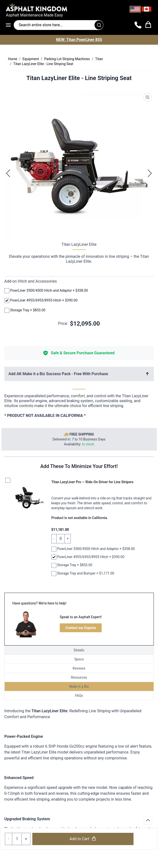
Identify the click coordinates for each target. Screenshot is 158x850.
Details (79, 650)
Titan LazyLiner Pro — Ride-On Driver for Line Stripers (92, 482)
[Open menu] (10, 25)
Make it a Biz (79, 686)
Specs (79, 659)
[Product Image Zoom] (147, 97)
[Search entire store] (58, 25)
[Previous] (8, 173)
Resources (79, 677)
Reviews (79, 668)
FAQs (79, 696)
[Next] (150, 173)
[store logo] (79, 7)
